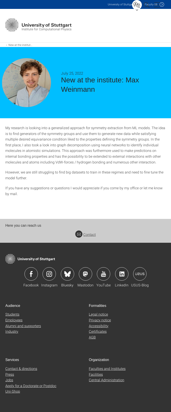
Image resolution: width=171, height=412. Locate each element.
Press (9, 374)
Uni (121, 4)
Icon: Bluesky (67, 274)
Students (12, 314)
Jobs (9, 379)
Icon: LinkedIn (121, 274)
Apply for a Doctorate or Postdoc (30, 385)
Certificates (98, 331)
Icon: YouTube (103, 274)
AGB (92, 337)
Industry (11, 331)
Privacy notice (100, 320)
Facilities (96, 374)
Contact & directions (21, 368)
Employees (13, 320)
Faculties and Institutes (107, 368)
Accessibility (98, 325)
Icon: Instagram (49, 274)
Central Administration (106, 379)
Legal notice (98, 314)
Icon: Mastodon (85, 274)
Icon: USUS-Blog (140, 274)
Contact (85, 234)
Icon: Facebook (31, 274)
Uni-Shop (12, 391)
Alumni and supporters (23, 325)
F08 (151, 4)
